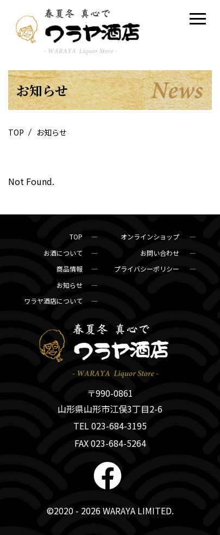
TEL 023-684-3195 (110, 425)
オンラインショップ (151, 236)
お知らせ (69, 285)
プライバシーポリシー (147, 268)
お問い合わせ (160, 252)
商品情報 (69, 268)
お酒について (63, 252)
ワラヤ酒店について (53, 300)
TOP (17, 132)
